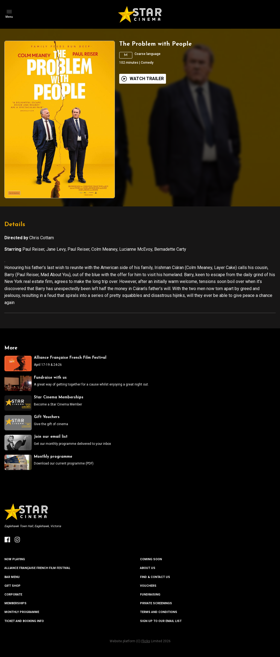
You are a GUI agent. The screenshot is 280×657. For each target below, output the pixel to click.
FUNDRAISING (150, 594)
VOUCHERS (148, 586)
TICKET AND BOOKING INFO (24, 621)
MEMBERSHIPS (15, 603)
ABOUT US (147, 568)
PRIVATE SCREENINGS (156, 603)
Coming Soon (151, 559)
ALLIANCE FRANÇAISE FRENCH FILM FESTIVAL (37, 568)
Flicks (145, 641)
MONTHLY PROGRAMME (21, 612)
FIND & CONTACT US (155, 577)
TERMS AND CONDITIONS (158, 612)
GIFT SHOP (12, 586)
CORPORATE (13, 594)
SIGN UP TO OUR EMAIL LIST (161, 621)
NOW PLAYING (14, 559)
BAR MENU (12, 577)
